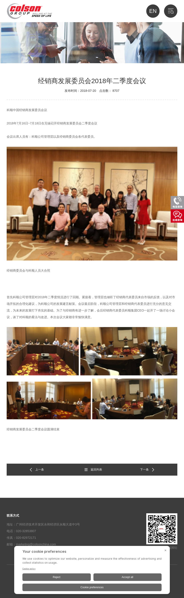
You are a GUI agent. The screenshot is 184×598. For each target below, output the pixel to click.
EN (152, 11)
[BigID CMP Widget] (92, 571)
